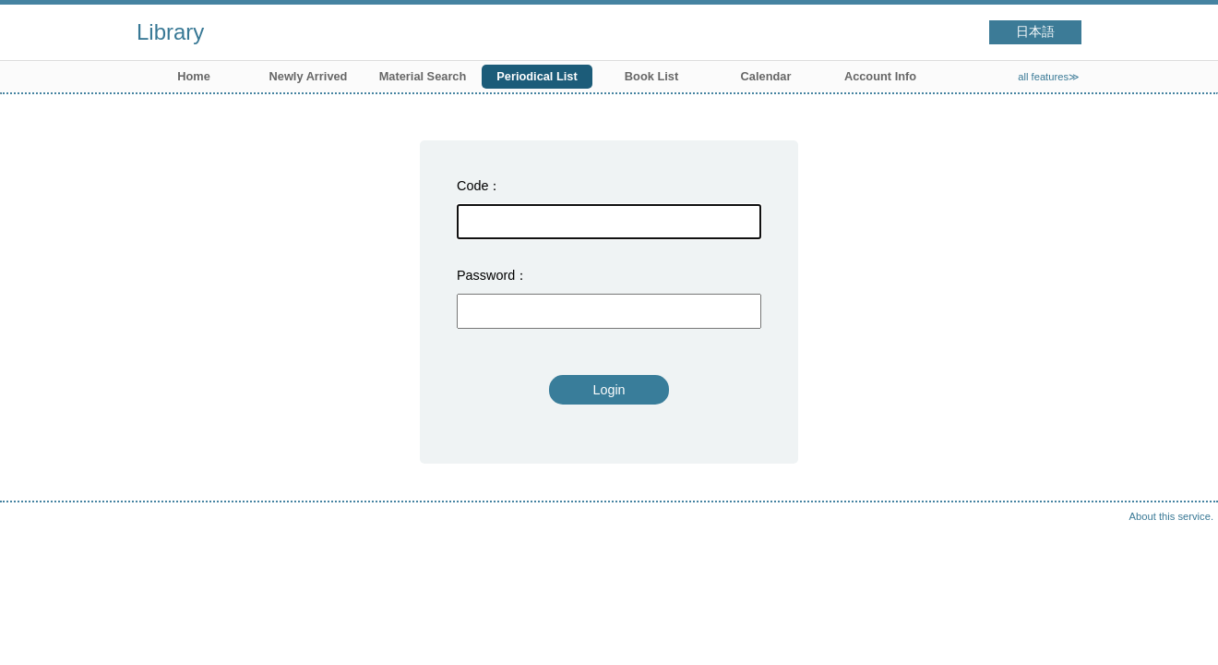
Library (170, 31)
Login (608, 389)
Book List (651, 76)
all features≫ (1049, 76)
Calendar (766, 76)
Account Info (880, 76)
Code (472, 185)
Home (193, 76)
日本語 (1035, 32)
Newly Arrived (308, 76)
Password (486, 275)
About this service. (1171, 516)
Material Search (423, 76)
